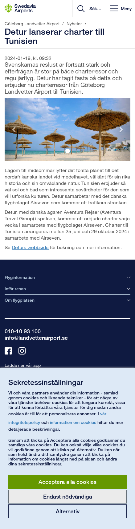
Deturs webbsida (30, 247)
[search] (95, 8)
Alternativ (68, 511)
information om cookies (73, 422)
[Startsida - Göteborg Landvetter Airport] (20, 8)
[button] (121, 8)
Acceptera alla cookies (67, 481)
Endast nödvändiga (67, 496)
